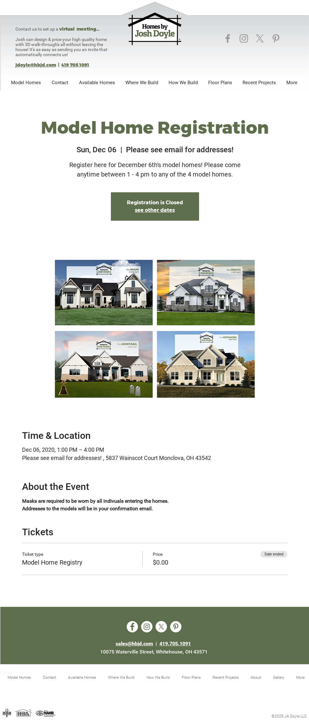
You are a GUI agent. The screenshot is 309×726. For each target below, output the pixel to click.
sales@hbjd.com (134, 644)
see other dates (155, 210)
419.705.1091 (175, 644)
